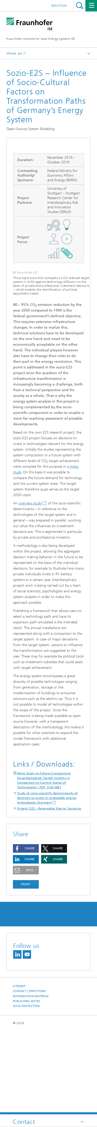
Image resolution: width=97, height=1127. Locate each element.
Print (26, 967)
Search (79, 5)
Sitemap (19, 1069)
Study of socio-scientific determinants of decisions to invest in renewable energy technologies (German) (47, 881)
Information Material (31, 1079)
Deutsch (59, 5)
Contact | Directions (29, 1074)
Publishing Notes (26, 1084)
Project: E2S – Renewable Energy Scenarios (49, 892)
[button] (26, 931)
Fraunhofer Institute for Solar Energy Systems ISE (40, 39)
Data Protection (26, 1089)
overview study (30, 586)
